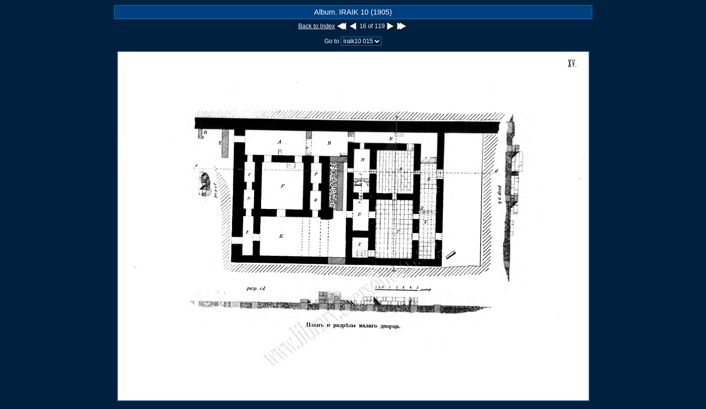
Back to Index (316, 26)
